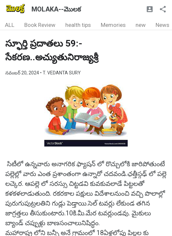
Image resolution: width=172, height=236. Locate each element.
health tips (78, 25)
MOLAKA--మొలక (56, 9)
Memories (113, 25)
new (141, 25)
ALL (9, 25)
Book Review (39, 25)
